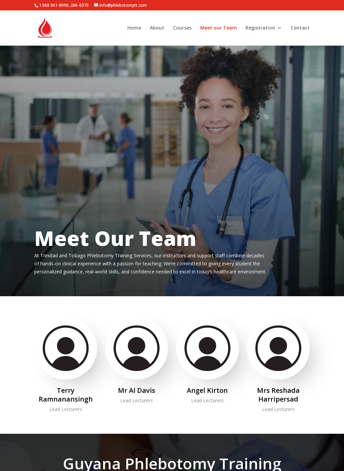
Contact (300, 28)
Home (134, 28)
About (157, 28)
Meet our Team (218, 28)
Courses (182, 28)
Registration (260, 28)
